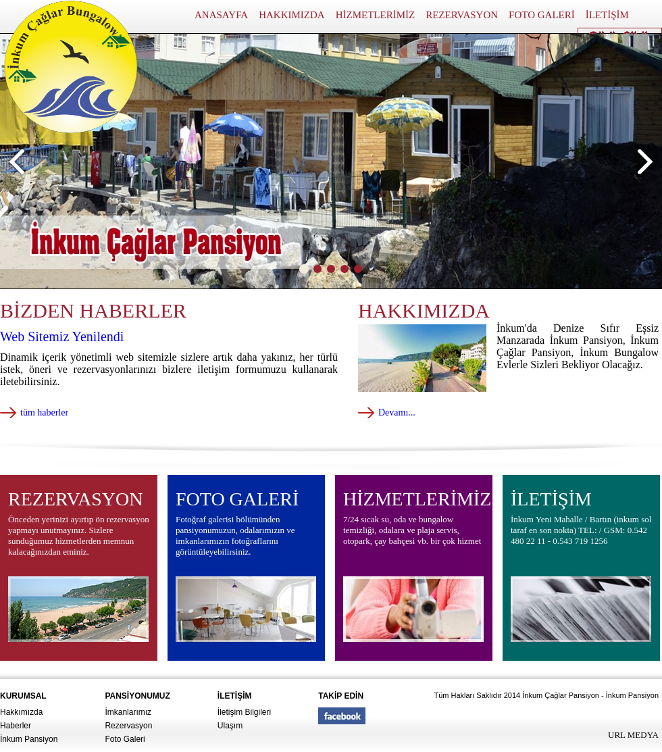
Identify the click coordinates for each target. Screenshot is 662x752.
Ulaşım (230, 725)
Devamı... (396, 412)
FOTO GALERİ (542, 14)
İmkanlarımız (128, 712)
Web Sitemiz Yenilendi (62, 336)
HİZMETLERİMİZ (375, 14)
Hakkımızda (21, 712)
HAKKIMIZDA (292, 14)
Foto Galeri (125, 739)
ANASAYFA (221, 14)
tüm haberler (44, 412)
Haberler (15, 725)
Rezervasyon (128, 725)
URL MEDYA (633, 735)
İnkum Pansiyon (28, 739)
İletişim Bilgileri (244, 712)
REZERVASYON (462, 14)
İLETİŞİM (607, 14)
